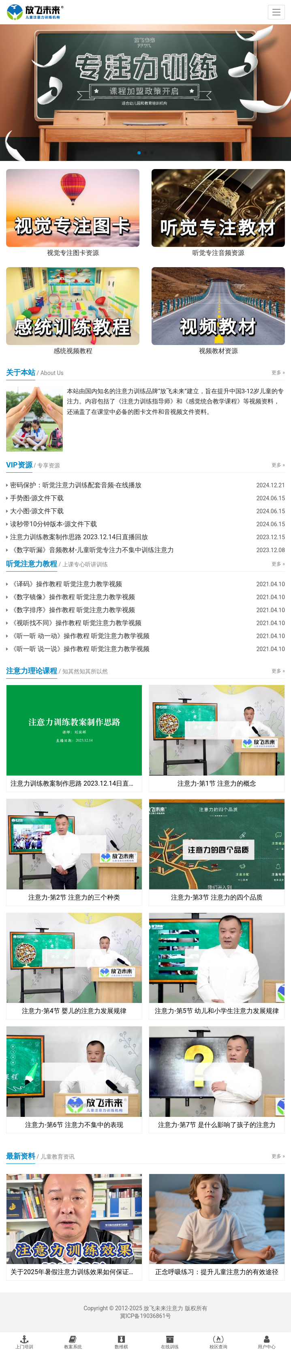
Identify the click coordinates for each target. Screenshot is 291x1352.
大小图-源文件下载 (37, 511)
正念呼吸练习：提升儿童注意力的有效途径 (216, 1272)
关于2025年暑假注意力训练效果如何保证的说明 (74, 1272)
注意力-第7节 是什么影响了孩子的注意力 (216, 1125)
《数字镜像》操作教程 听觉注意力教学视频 (72, 597)
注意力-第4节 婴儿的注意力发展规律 (74, 1011)
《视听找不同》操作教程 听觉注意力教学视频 (75, 623)
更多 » (278, 372)
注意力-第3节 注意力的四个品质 (216, 897)
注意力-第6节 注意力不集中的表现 (74, 1125)
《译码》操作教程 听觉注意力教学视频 (66, 584)
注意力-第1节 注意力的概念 (217, 783)
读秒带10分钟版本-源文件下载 (53, 524)
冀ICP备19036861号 (145, 1316)
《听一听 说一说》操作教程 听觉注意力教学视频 (80, 649)
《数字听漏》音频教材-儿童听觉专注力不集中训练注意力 (92, 550)
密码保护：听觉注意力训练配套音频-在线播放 (75, 485)
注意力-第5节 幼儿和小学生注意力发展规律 (216, 1011)
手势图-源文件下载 (37, 498)
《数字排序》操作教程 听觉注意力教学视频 (72, 610)
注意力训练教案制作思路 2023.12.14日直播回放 (79, 537)
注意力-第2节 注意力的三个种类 (74, 897)
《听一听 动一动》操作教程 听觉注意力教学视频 (80, 636)
